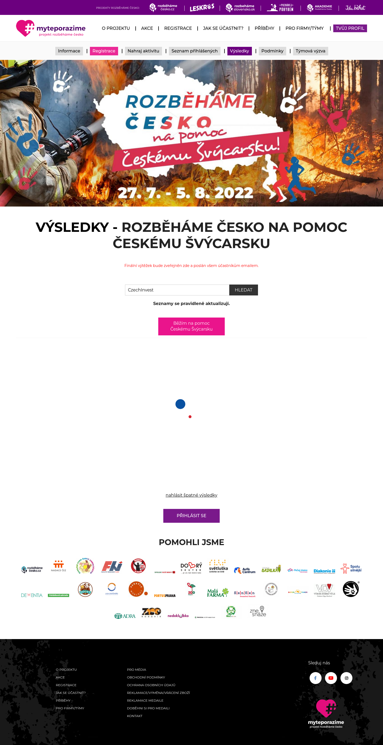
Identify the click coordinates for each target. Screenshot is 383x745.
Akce (147, 28)
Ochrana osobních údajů (151, 685)
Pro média (136, 670)
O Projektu (116, 28)
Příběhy (264, 28)
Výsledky (239, 50)
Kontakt (134, 716)
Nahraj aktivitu (143, 50)
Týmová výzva (311, 50)
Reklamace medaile (145, 700)
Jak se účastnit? (223, 28)
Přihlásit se (191, 515)
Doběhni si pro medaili (148, 708)
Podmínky (272, 50)
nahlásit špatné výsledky (191, 495)
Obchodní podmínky (146, 677)
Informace (69, 50)
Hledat (243, 290)
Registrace (178, 28)
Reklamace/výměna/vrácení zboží (158, 693)
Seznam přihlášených (195, 50)
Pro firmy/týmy (304, 28)
